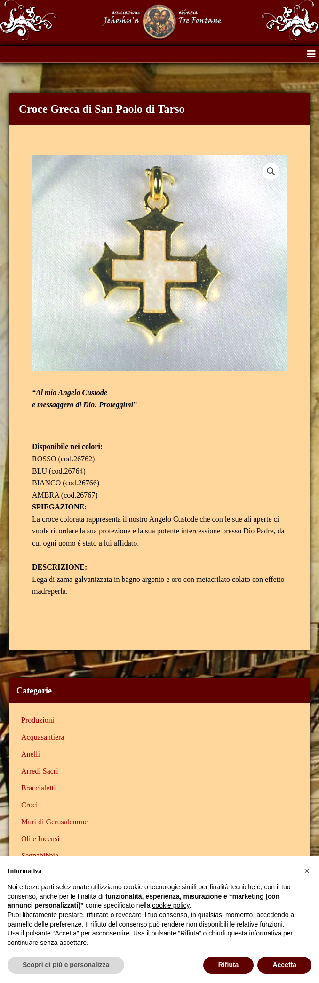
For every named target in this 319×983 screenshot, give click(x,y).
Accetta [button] (284, 964)
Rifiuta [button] (228, 964)
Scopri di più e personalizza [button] (66, 964)
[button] (311, 54)
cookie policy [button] (170, 905)
